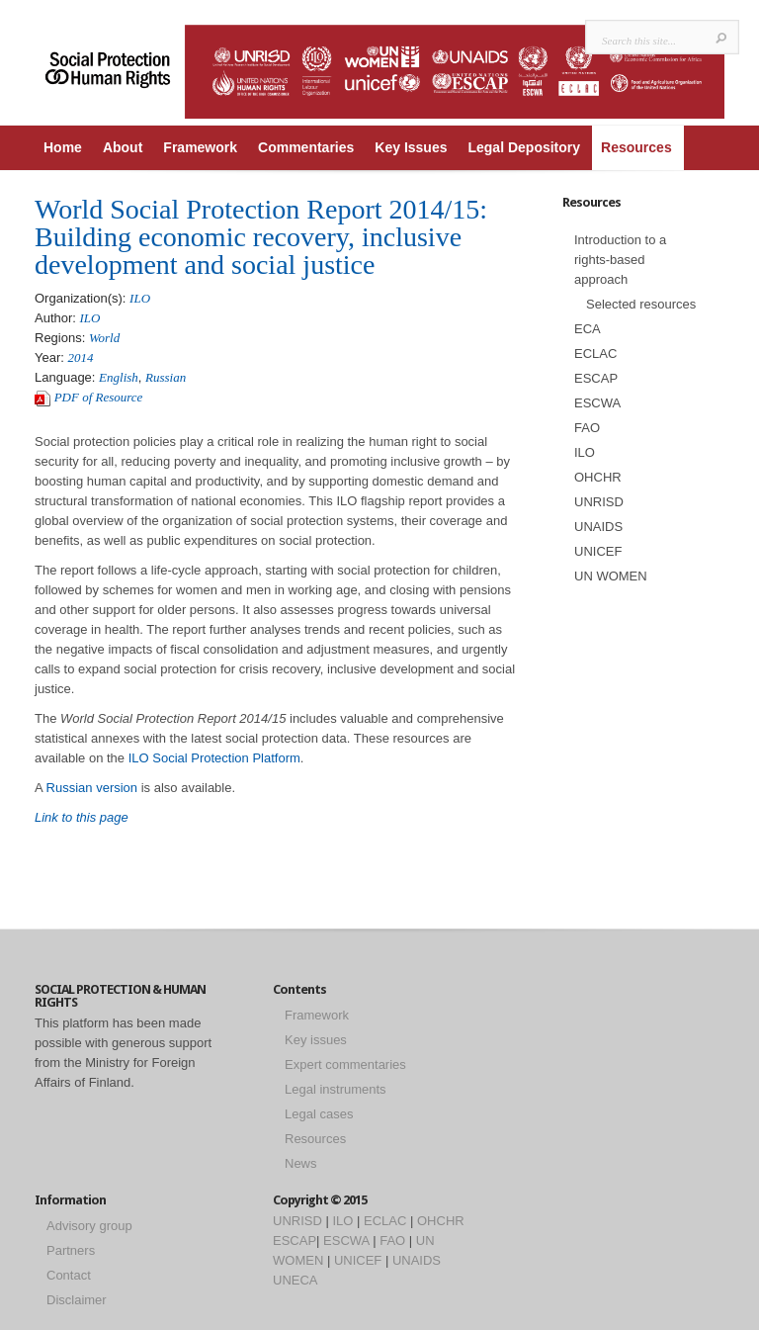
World (104, 337)
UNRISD (599, 501)
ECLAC (595, 353)
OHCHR (598, 477)
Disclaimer (76, 1299)
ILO (139, 298)
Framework (200, 147)
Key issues (316, 1039)
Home (62, 147)
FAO (587, 427)
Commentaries (306, 147)
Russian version (92, 787)
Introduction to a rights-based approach (620, 259)
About (122, 147)
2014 (81, 357)
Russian (165, 377)
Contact (68, 1275)
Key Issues (411, 147)
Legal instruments (335, 1089)
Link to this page (83, 817)
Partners (70, 1250)
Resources (636, 147)
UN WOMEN (610, 576)
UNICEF (598, 551)
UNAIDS (598, 526)
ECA (587, 328)
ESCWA (597, 403)
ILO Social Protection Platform (214, 758)
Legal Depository (523, 147)
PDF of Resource (98, 397)
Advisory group (89, 1225)
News (301, 1163)
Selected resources (641, 304)
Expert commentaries (345, 1064)
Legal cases (319, 1114)
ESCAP (596, 378)
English (118, 377)
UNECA (295, 1280)
